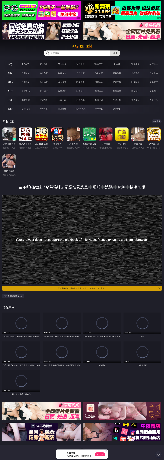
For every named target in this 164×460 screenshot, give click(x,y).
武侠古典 (80, 100)
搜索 (115, 53)
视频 (10, 73)
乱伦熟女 (135, 82)
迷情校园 (99, 100)
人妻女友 (62, 100)
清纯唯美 (117, 91)
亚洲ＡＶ (26, 73)
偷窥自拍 (26, 91)
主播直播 (135, 73)
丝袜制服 (117, 73)
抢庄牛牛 (154, 64)
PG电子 (25, 64)
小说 (10, 100)
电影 (10, 82)
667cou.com (82, 46)
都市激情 (26, 100)
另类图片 (154, 91)
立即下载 (100, 454)
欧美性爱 (80, 82)
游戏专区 (80, 64)
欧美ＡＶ (62, 73)
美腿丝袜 (99, 91)
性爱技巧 (154, 100)
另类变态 (154, 82)
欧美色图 (62, 91)
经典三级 (117, 82)
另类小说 (117, 100)
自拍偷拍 (44, 73)
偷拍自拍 (44, 82)
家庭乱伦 (44, 100)
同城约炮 (26, 109)
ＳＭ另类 (154, 73)
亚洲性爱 (26, 82)
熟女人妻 (99, 73)
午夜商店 (44, 109)
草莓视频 (62, 109)
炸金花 (117, 64)
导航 (10, 109)
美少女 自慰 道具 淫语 (13, 296)
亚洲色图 (44, 91)
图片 (10, 91)
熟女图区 (135, 91)
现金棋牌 (135, 64)
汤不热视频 (80, 109)
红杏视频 (99, 109)
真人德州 (44, 64)
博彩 (10, 64)
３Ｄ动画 (80, 73)
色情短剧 (117, 109)
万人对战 (62, 64)
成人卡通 (62, 82)
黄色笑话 (135, 100)
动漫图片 (80, 91)
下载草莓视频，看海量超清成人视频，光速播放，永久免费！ (109, 288)
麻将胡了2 (98, 64)
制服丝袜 (99, 82)
